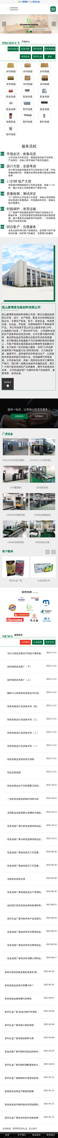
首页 (7, 1135)
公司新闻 (25, 642)
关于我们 (22, 1135)
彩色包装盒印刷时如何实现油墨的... (22, 1104)
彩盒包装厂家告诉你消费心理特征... (24, 958)
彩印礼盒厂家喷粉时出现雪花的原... (22, 1078)
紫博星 (25, 2)
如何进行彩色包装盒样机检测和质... (24, 905)
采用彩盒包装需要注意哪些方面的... (24, 813)
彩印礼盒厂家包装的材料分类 (19, 1038)
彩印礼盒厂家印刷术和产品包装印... (24, 918)
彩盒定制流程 (14, 772)
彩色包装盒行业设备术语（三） (23, 719)
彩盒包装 (25, 49)
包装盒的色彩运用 (16, 879)
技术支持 (50, 642)
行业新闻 (37, 642)
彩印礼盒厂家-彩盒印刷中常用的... (21, 1012)
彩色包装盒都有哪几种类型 (18, 998)
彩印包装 (37, 49)
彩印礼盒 (37, 56)
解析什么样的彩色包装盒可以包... (23, 693)
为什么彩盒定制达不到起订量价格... (24, 653)
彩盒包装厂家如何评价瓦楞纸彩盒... (24, 932)
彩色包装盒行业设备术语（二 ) (22, 733)
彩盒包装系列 (13, 49)
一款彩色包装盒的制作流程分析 (23, 799)
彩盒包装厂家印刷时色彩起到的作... (22, 1051)
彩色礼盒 (36, 2)
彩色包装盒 (50, 49)
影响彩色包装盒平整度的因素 (19, 1091)
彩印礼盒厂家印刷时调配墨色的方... (22, 1065)
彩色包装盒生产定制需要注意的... (23, 786)
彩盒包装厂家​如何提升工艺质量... (23, 852)
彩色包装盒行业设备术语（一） (23, 746)
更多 (50, 56)
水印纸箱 (11, 71)
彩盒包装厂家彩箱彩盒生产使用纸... (24, 892)
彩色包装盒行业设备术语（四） (23, 706)
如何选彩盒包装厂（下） (19, 666)
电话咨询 (36, 1135)
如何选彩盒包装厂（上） (19, 680)
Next (54, 24)
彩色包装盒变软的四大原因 (20, 759)
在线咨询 (19, 416)
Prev (4, 24)
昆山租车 (33, 1128)
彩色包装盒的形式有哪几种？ (19, 985)
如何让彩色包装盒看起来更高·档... (21, 972)
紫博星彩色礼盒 (20, 1128)
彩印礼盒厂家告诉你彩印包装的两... (22, 1118)
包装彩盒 (25, 56)
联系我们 (39, 416)
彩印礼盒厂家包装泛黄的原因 (19, 1025)
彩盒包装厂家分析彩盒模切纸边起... (24, 826)
